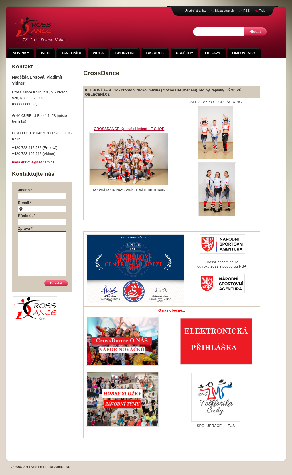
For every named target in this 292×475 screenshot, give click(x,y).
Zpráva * (25, 228)
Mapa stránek (224, 10)
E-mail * (24, 203)
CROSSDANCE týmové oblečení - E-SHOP (129, 129)
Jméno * (25, 190)
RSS (246, 10)
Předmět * (26, 215)
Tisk (262, 10)
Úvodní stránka (195, 10)
